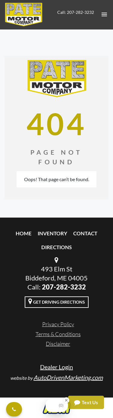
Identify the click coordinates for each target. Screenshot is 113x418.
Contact (85, 233)
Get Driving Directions (56, 301)
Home (24, 233)
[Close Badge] (66, 400)
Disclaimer (58, 343)
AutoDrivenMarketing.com (68, 377)
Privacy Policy (58, 324)
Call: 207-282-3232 (75, 12)
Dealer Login (56, 366)
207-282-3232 (64, 287)
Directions (56, 247)
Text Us (86, 402)
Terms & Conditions (58, 334)
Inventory (52, 233)
